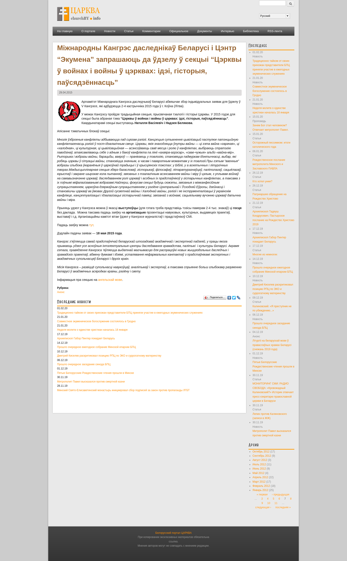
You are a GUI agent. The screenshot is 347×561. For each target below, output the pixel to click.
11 (276, 503)
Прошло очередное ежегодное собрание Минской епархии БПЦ (96, 347)
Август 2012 (260, 460)
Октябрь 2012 (261, 451)
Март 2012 (259, 481)
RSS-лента (275, 31)
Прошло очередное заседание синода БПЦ (83, 364)
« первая (262, 494)
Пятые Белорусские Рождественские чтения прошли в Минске (95, 373)
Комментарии (151, 31)
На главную (65, 31)
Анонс (61, 292)
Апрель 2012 (260, 477)
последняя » (283, 507)
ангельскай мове (110, 279)
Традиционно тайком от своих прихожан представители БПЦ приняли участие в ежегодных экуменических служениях (130, 312)
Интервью (227, 31)
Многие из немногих (265, 254)
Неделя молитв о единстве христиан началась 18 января (92, 329)
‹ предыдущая (280, 494)
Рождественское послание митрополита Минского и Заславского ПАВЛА (269, 164)
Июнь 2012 (259, 468)
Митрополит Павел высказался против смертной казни (91, 381)
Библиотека (251, 31)
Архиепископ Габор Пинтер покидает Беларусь (86, 338)
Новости (109, 31)
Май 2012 (258, 473)
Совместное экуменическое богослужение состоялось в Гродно (96, 321)
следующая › (263, 507)
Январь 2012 (260, 490)
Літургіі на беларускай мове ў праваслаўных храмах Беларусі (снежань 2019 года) (272, 345)
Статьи (128, 31)
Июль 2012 (259, 464)
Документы (204, 31)
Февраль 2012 (261, 485)
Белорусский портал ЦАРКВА (173, 532)
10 (268, 503)
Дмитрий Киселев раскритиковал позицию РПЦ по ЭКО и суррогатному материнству (109, 355)
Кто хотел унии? (262, 181)
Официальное (178, 31)
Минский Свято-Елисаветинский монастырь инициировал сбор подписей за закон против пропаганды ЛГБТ (123, 390)
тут (91, 225)
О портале (88, 31)
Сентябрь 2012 (262, 455)
